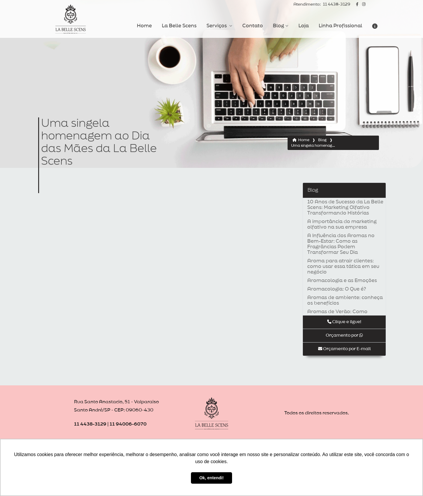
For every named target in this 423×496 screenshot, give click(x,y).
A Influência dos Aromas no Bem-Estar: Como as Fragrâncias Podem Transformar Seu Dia (341, 244)
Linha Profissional (340, 25)
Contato (252, 25)
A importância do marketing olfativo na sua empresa (342, 224)
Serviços (217, 25)
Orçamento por (344, 335)
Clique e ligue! (344, 322)
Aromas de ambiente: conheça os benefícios (345, 300)
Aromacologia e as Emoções (342, 280)
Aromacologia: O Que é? (336, 289)
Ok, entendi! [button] (211, 477)
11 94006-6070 (128, 424)
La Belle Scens (179, 25)
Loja (303, 25)
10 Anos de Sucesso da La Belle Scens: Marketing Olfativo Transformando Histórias (345, 207)
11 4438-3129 (321, 4)
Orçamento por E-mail (344, 349)
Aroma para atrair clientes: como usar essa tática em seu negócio (343, 266)
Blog (278, 25)
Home (144, 25)
